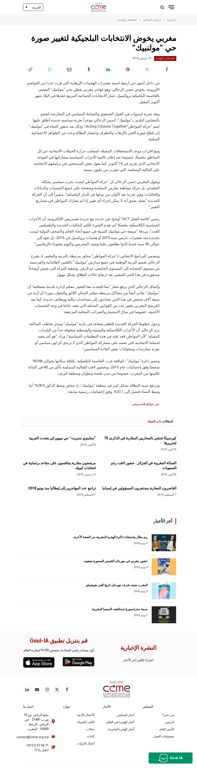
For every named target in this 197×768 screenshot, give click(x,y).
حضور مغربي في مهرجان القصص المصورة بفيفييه (116, 561)
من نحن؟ (168, 715)
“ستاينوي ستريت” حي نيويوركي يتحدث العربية (62, 438)
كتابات (91, 736)
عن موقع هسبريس (145, 404)
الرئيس (169, 722)
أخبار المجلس (125, 715)
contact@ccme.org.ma (33, 737)
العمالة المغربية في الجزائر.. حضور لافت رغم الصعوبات (143, 465)
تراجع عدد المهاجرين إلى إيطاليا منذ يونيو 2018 (62, 488)
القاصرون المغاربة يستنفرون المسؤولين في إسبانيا (139, 488)
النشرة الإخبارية (138, 648)
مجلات (90, 729)
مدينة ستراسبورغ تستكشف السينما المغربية (120, 609)
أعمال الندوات (86, 743)
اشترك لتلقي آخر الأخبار (138, 660)
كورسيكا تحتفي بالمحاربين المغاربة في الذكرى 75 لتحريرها (140, 440)
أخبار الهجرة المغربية (121, 729)
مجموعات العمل (163, 736)
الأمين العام (166, 729)
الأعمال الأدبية (86, 715)
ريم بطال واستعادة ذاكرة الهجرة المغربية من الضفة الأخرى (110, 537)
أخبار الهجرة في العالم (120, 722)
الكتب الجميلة (86, 722)
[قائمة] (171, 7)
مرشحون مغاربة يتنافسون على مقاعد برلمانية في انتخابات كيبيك (59, 465)
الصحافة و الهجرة (165, 58)
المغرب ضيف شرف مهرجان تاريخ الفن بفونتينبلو (117, 585)
